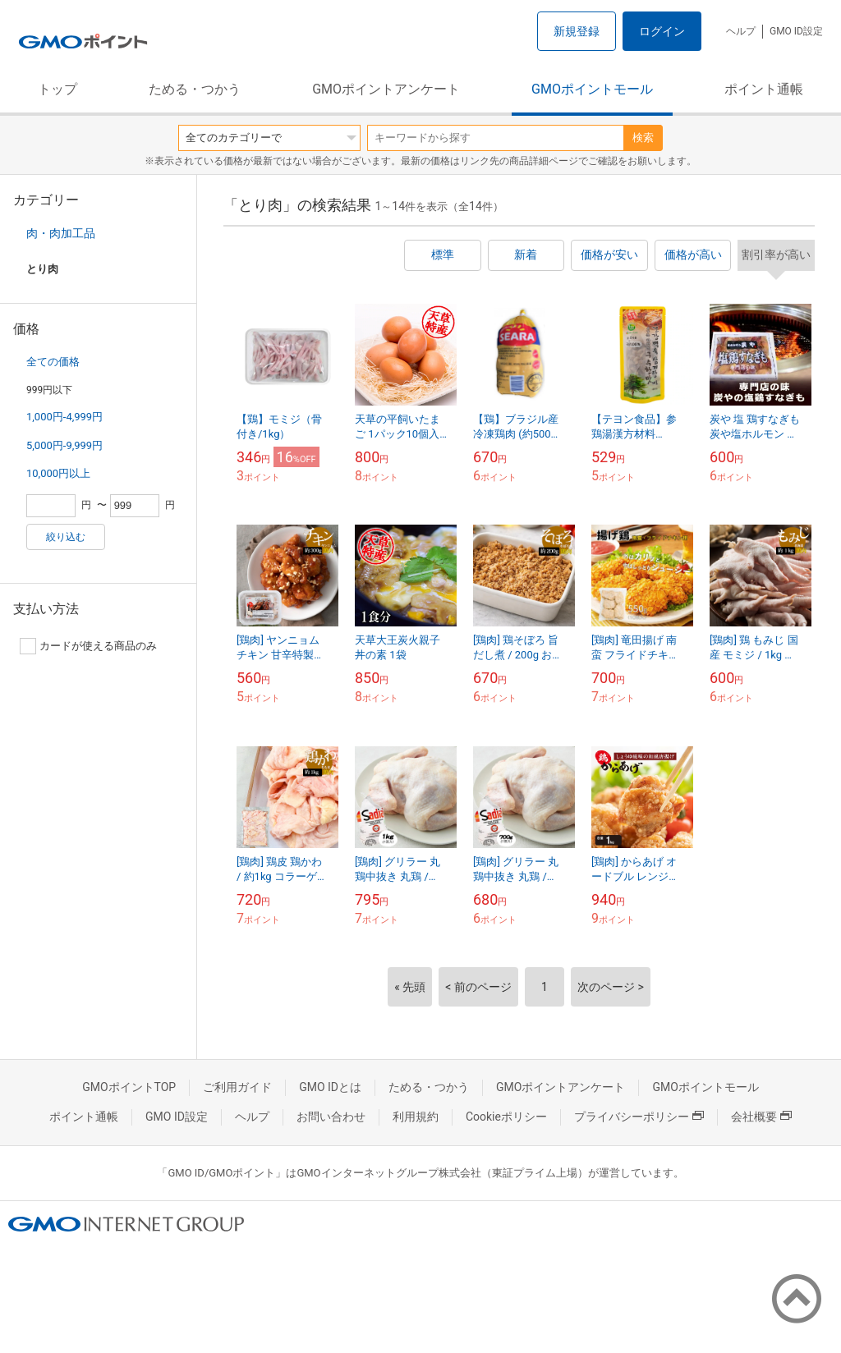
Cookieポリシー (506, 1116)
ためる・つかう (195, 89)
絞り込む (65, 537)
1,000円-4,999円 (64, 416)
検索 (643, 137)
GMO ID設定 (796, 31)
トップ (57, 89)
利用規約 (416, 1116)
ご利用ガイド (237, 1087)
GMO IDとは (330, 1087)
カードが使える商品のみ (88, 646)
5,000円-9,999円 (64, 445)
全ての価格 (53, 361)
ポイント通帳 (763, 89)
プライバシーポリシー (639, 1116)
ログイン (662, 31)
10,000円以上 (58, 473)
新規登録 (577, 31)
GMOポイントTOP (129, 1087)
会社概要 (761, 1116)
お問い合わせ (330, 1116)
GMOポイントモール (592, 89)
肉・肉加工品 (60, 233)
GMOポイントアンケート (386, 89)
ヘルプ (741, 31)
